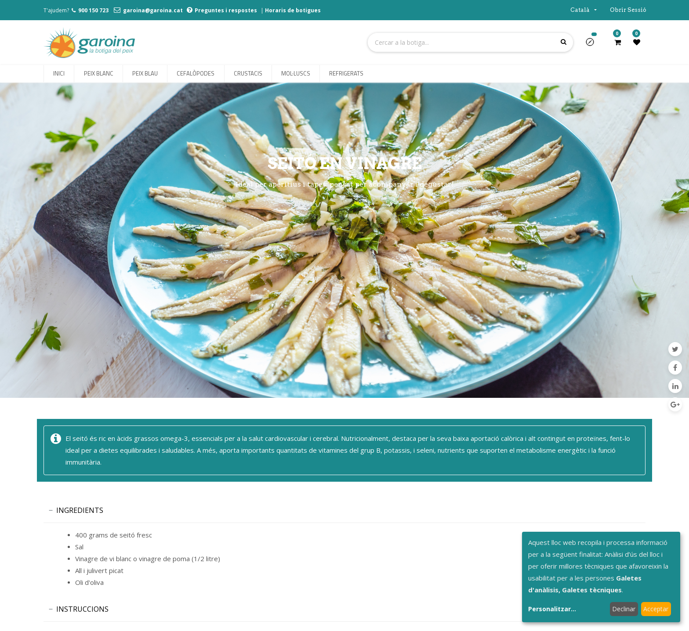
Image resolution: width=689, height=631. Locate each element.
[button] (593, 45)
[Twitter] (675, 349)
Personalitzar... (552, 609)
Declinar (623, 609)
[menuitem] (58, 74)
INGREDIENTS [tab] (79, 510)
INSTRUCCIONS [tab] (82, 609)
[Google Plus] (675, 404)
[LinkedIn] (675, 386)
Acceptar (655, 609)
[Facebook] (675, 368)
